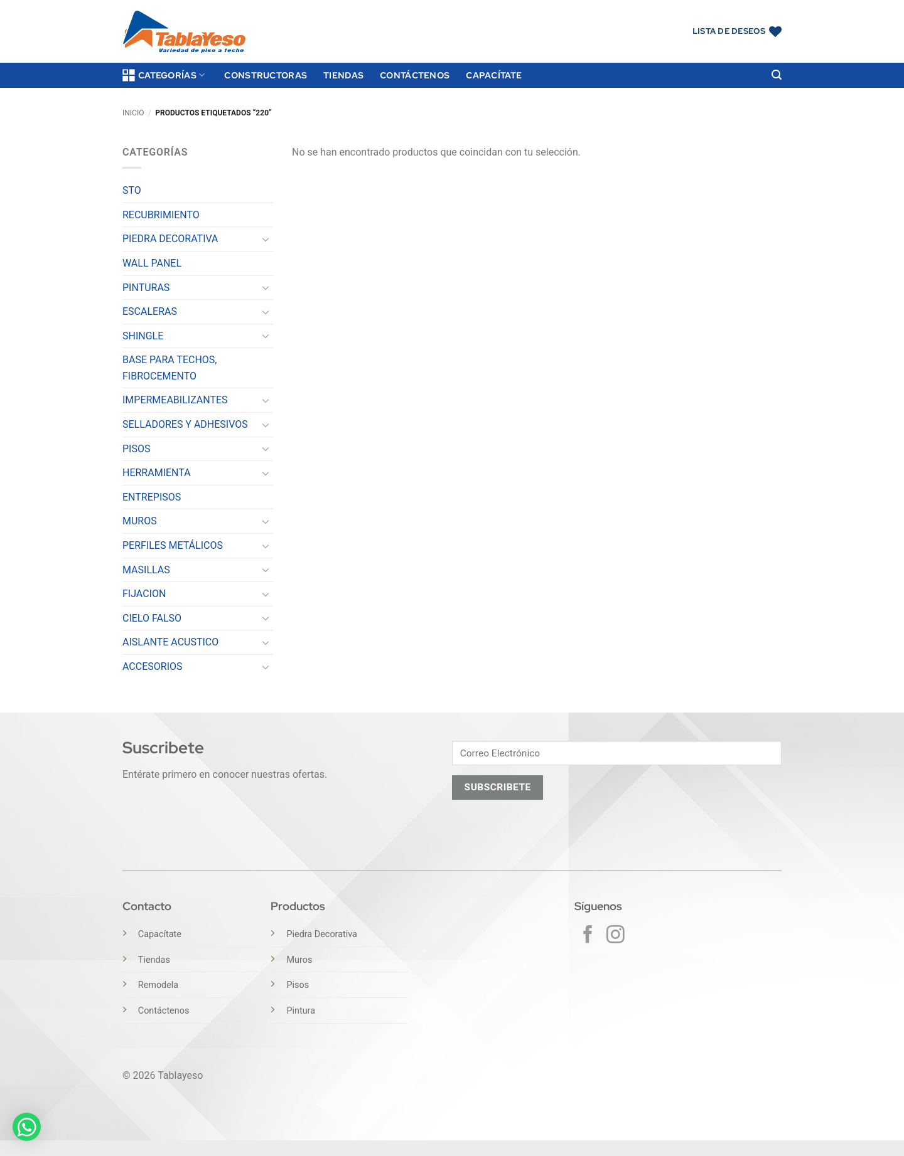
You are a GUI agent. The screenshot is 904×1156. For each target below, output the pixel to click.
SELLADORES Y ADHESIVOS (185, 424)
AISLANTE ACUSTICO (170, 642)
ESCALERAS (149, 311)
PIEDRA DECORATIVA (170, 239)
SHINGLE (142, 336)
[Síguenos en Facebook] (588, 936)
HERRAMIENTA (156, 473)
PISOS (136, 449)
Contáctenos (414, 75)
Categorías (163, 75)
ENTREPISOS (151, 497)
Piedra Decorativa (321, 934)
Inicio (133, 113)
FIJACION (144, 594)
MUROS (139, 521)
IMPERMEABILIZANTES (175, 400)
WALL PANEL (151, 263)
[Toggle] (265, 239)
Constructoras (265, 75)
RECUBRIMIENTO (161, 215)
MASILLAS (146, 570)
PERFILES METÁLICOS (172, 545)
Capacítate (494, 75)
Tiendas (343, 75)
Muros (299, 960)
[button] (777, 75)
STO (131, 190)
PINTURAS (146, 288)
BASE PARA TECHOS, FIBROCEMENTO (169, 368)
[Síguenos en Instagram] (615, 936)
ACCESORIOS (152, 666)
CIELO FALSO (151, 618)
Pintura (300, 1010)
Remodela (158, 985)
